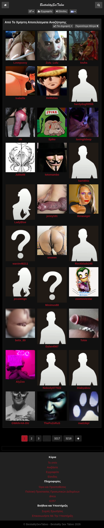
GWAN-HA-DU (20, 423)
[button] (31, 11)
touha (83, 62)
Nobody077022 (52, 387)
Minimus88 (52, 305)
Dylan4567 (51, 346)
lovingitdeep (83, 139)
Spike (51, 139)
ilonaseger (83, 216)
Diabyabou (84, 387)
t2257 (52, 500)
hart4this (83, 180)
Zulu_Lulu (52, 62)
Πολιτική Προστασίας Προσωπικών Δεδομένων (52, 491)
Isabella (20, 98)
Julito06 (20, 174)
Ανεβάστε (52, 467)
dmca (52, 496)
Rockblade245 (83, 263)
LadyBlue (20, 222)
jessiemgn (20, 298)
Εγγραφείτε (45, 11)
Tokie (83, 340)
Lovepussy (20, 62)
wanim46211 (20, 263)
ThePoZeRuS (52, 423)
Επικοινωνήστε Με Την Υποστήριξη (52, 515)
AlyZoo (20, 381)
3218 (68, 438)
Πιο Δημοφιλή (63, 25)
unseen (51, 257)
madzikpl (83, 423)
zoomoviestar (83, 298)
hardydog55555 (83, 104)
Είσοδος (61, 11)
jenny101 (52, 216)
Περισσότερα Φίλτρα (87, 26)
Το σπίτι (52, 462)
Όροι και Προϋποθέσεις (52, 486)
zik (20, 139)
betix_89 (20, 340)
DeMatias (52, 97)
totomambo (52, 174)
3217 (57, 438)
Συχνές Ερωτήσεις (52, 511)
